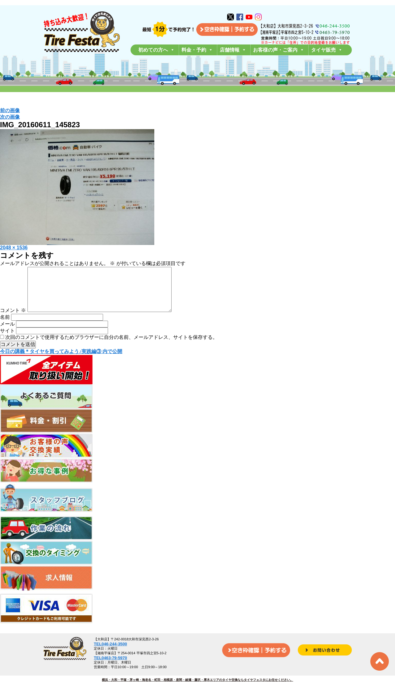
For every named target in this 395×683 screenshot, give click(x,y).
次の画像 (10, 117)
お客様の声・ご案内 (278, 49)
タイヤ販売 (327, 49)
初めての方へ (156, 49)
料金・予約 (197, 49)
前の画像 (10, 110)
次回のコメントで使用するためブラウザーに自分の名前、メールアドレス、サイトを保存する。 (111, 347)
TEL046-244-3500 (110, 644)
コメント (13, 320)
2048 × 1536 (13, 247)
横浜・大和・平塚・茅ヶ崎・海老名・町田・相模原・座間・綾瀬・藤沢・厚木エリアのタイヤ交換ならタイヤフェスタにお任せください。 (197, 679)
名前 (5, 327)
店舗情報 (233, 49)
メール (7, 333)
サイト (7, 340)
